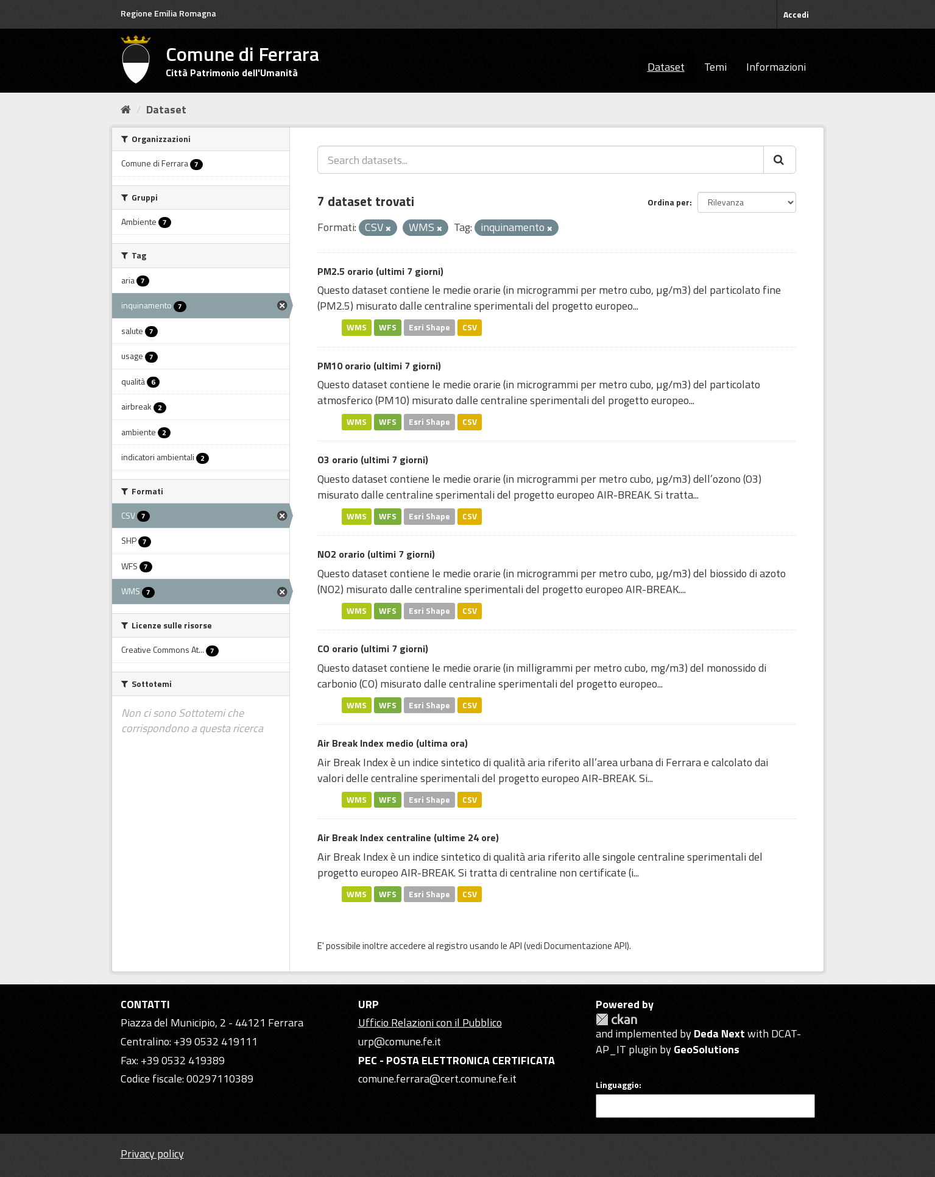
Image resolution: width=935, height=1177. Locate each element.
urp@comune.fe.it (399, 1041)
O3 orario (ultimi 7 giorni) (372, 459)
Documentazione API (585, 946)
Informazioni (776, 67)
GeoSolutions (706, 1049)
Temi (715, 67)
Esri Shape (429, 327)
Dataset (666, 67)
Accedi (796, 14)
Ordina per (668, 202)
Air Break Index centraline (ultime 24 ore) (408, 837)
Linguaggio (617, 1085)
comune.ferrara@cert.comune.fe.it (437, 1078)
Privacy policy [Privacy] (152, 1153)
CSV (469, 327)
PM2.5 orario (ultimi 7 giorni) (380, 271)
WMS (357, 327)
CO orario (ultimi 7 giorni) (372, 648)
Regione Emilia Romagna (168, 13)
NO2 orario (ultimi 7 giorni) (376, 554)
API (515, 946)
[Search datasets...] (540, 160)
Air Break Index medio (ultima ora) (392, 743)
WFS (388, 327)
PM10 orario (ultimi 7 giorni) (379, 365)
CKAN (616, 1019)
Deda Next (719, 1033)
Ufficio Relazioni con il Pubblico (430, 1022)
